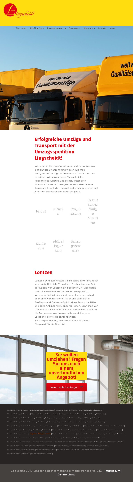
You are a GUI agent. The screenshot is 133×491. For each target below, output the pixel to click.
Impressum (113, 471)
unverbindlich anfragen (66, 387)
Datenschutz (66, 474)
